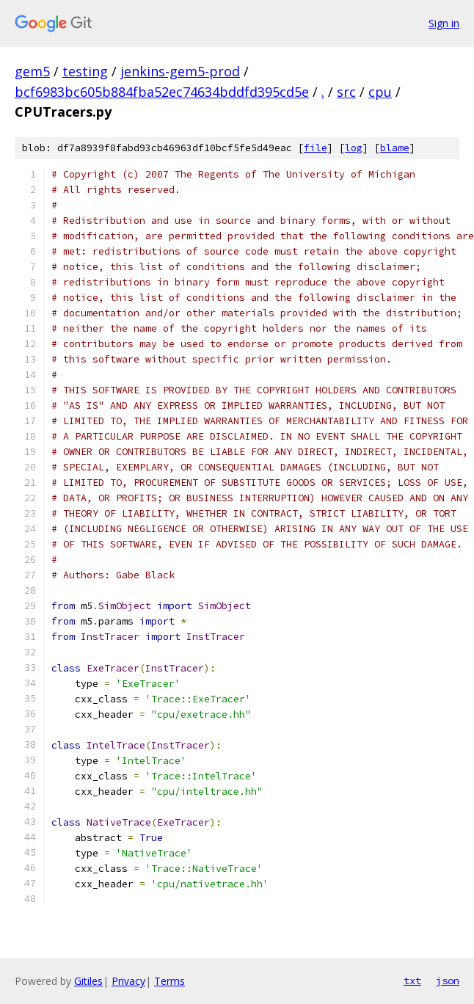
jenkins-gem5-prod (180, 71)
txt (412, 980)
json (447, 980)
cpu (380, 92)
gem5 (32, 71)
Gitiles (88, 981)
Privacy (128, 981)
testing (85, 71)
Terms (169, 981)
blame (394, 148)
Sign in (444, 23)
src (346, 92)
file (315, 148)
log (353, 148)
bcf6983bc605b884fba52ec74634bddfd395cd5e (162, 92)
